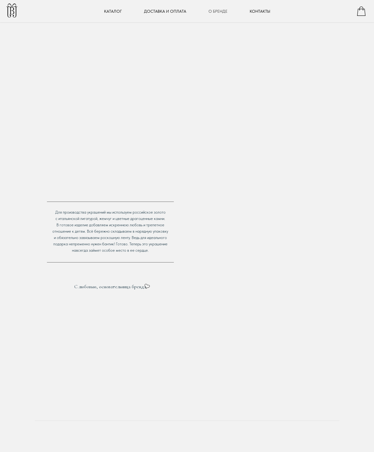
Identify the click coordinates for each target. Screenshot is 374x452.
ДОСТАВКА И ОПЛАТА (165, 11)
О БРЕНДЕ (217, 11)
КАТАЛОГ (113, 11)
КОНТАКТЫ (260, 11)
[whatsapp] (361, 11)
